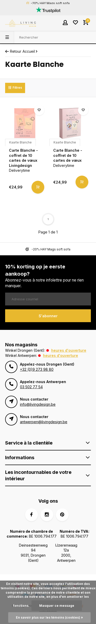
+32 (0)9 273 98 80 (37, 369)
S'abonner (48, 316)
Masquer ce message (56, 606)
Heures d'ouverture (68, 350)
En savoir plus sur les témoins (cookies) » (49, 617)
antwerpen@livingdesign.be (43, 422)
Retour (13, 51)
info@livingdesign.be (38, 404)
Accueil (30, 51)
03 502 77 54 (31, 387)
